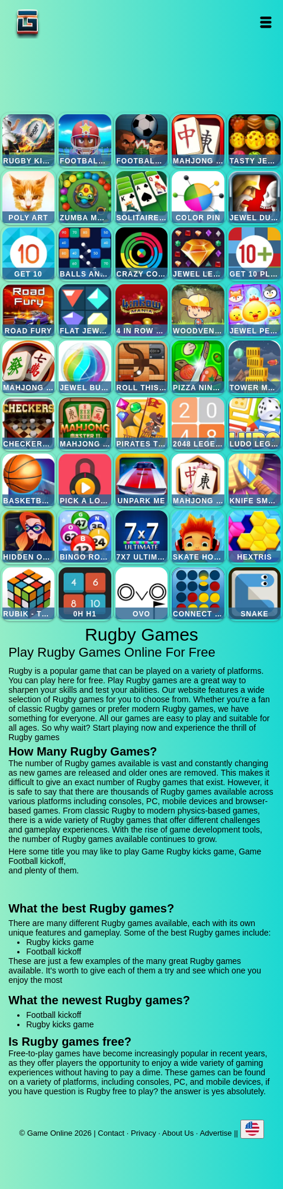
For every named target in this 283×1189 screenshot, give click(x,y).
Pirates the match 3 (141, 423)
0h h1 (85, 593)
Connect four (198, 593)
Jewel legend (198, 253)
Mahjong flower (198, 480)
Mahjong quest (198, 140)
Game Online (64, 22)
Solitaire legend (141, 197)
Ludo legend (255, 423)
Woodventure (198, 310)
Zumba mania (85, 197)
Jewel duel (255, 197)
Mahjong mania (28, 366)
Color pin (198, 197)
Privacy (143, 1133)
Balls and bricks (85, 253)
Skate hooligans (198, 536)
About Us (178, 1133)
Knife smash (255, 480)
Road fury (28, 310)
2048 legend (198, 423)
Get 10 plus (255, 253)
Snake (255, 593)
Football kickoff (85, 140)
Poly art (28, 197)
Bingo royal (85, 536)
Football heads (141, 140)
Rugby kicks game (28, 140)
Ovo (141, 593)
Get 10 (28, 253)
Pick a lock (85, 480)
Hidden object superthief (28, 536)
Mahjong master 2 (85, 423)
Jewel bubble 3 (85, 366)
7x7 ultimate (141, 536)
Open (265, 22)
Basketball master (28, 480)
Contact (111, 1133)
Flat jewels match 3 (85, 310)
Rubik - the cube (28, 593)
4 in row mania (141, 310)
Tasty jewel (255, 140)
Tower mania (255, 366)
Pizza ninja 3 (198, 366)
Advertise (215, 1133)
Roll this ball (141, 366)
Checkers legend (28, 423)
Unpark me (141, 480)
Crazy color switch (141, 253)
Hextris (255, 536)
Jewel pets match (255, 310)
